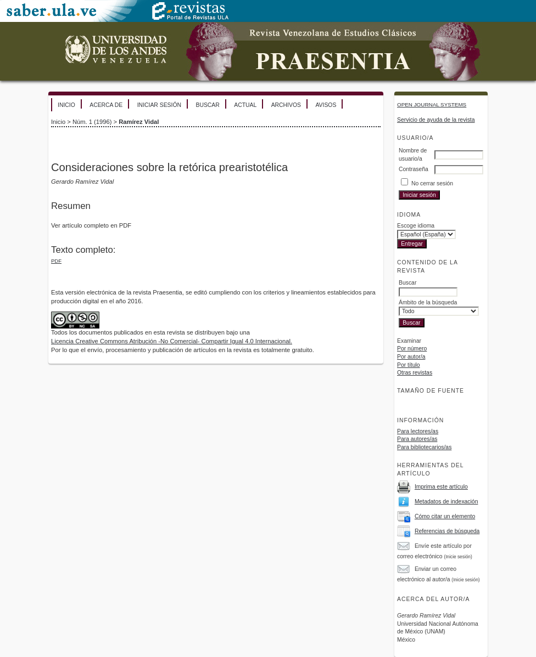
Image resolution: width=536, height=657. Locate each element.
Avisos (325, 105)
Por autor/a (411, 357)
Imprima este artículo (441, 487)
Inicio (66, 105)
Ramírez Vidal (139, 121)
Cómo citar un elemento (445, 516)
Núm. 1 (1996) (92, 121)
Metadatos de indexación (446, 502)
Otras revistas (414, 373)
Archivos (286, 105)
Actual (245, 105)
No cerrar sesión (432, 183)
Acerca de (106, 105)
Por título (408, 365)
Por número (412, 349)
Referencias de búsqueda (447, 531)
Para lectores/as (417, 431)
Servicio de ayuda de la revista (436, 120)
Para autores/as (417, 439)
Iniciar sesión (159, 105)
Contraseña (413, 169)
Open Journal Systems (431, 104)
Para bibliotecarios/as (424, 447)
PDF (56, 261)
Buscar (207, 105)
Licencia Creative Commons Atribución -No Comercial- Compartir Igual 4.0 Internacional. (171, 341)
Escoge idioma (415, 226)
